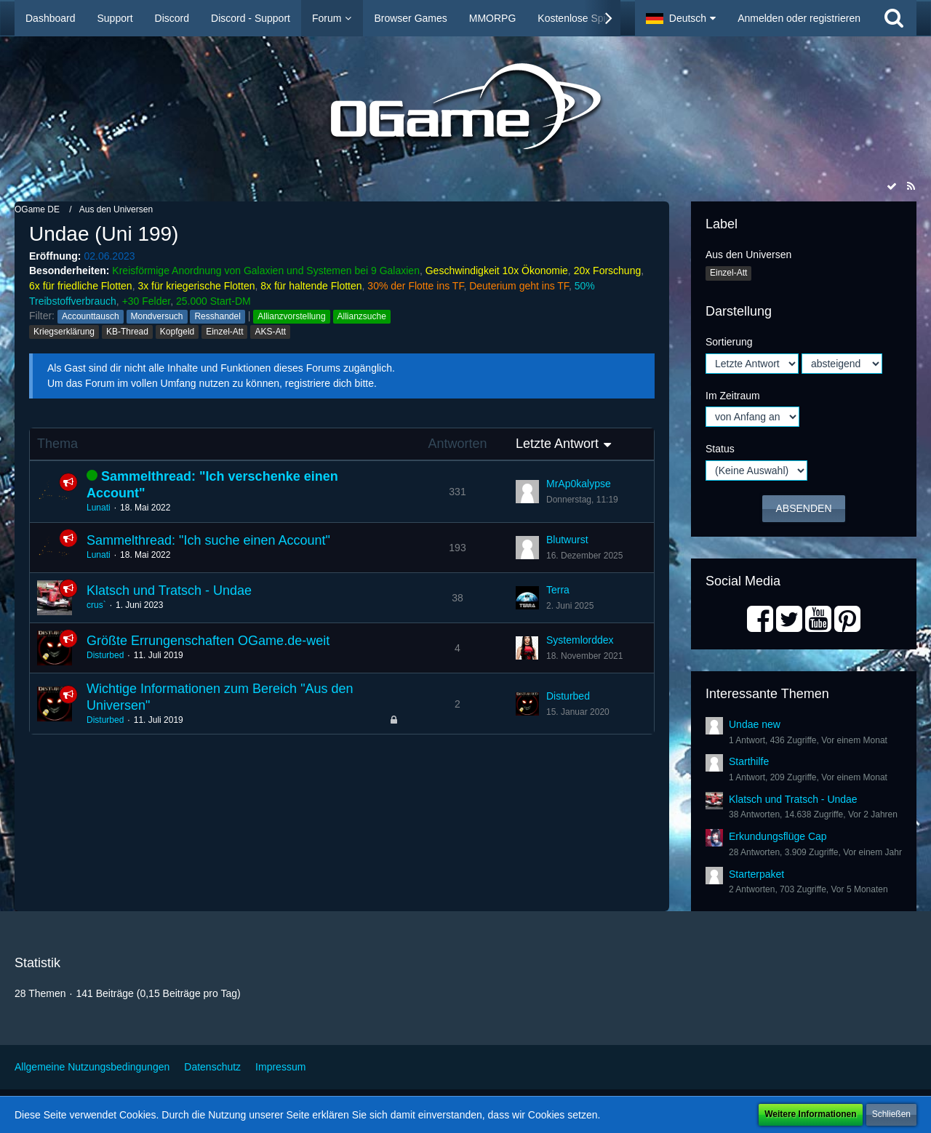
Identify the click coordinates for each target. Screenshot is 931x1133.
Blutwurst (567, 539)
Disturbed (105, 655)
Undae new (754, 724)
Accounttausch (90, 316)
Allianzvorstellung (291, 316)
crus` (96, 605)
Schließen (891, 1114)
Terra (558, 590)
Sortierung (729, 342)
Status (720, 449)
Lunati (99, 508)
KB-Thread (127, 332)
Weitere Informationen (810, 1114)
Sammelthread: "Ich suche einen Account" (208, 540)
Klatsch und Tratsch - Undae (169, 590)
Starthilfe (749, 761)
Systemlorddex (580, 640)
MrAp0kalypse (578, 483)
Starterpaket (756, 874)
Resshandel (217, 316)
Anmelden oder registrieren (799, 18)
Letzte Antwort (557, 443)
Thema (57, 443)
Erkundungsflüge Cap (778, 836)
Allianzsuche (361, 316)
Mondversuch (157, 316)
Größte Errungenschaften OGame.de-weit (208, 640)
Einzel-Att (224, 332)
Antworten (457, 443)
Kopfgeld (177, 332)
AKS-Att (270, 332)
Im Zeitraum (733, 395)
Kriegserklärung (64, 332)
